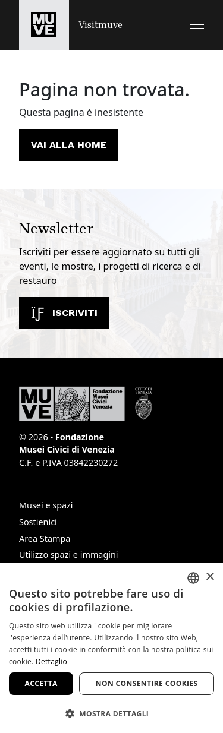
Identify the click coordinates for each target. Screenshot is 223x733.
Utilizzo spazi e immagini (68, 554)
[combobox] (193, 578)
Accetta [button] (41, 683)
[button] (197, 25)
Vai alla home (68, 144)
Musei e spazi (46, 505)
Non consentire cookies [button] (147, 683)
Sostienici (38, 521)
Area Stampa (44, 538)
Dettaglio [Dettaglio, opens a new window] (51, 661)
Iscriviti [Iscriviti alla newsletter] (64, 312)
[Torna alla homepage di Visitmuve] (71, 25)
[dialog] (111, 648)
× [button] (209, 577)
